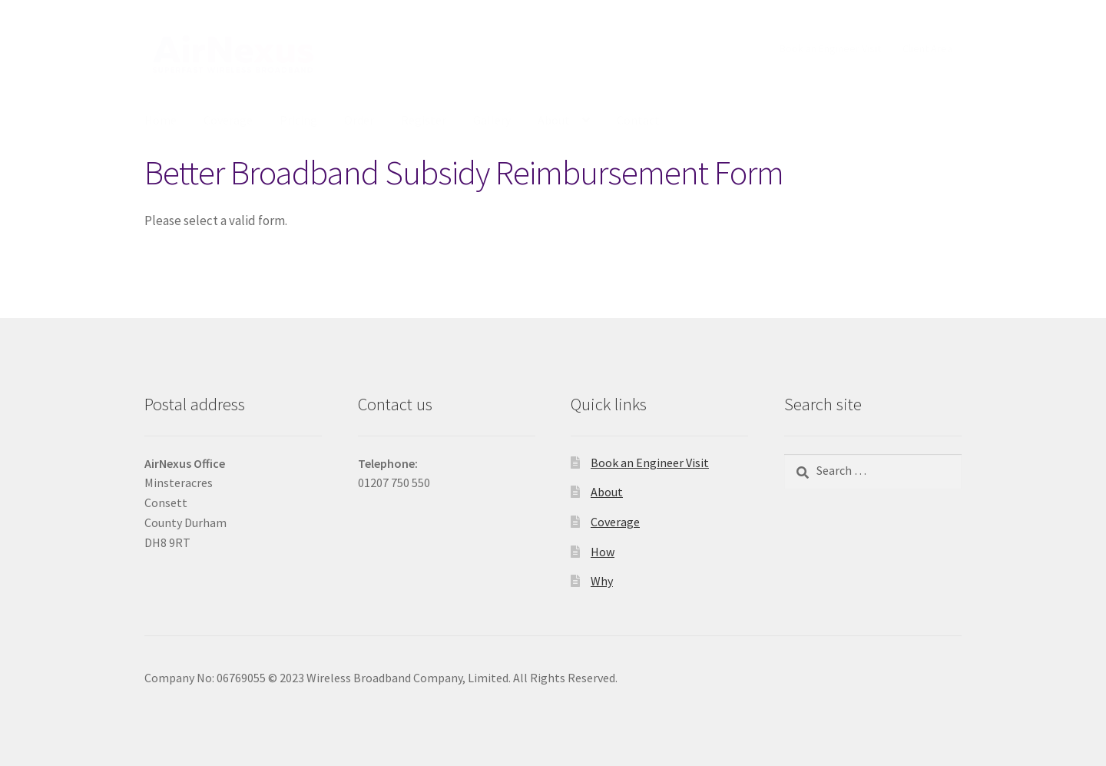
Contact (638, 120)
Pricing (298, 120)
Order (359, 120)
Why (602, 581)
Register (423, 120)
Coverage (228, 120)
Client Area (927, 48)
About (554, 120)
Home (160, 120)
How (602, 551)
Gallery (492, 120)
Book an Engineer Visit (830, 48)
